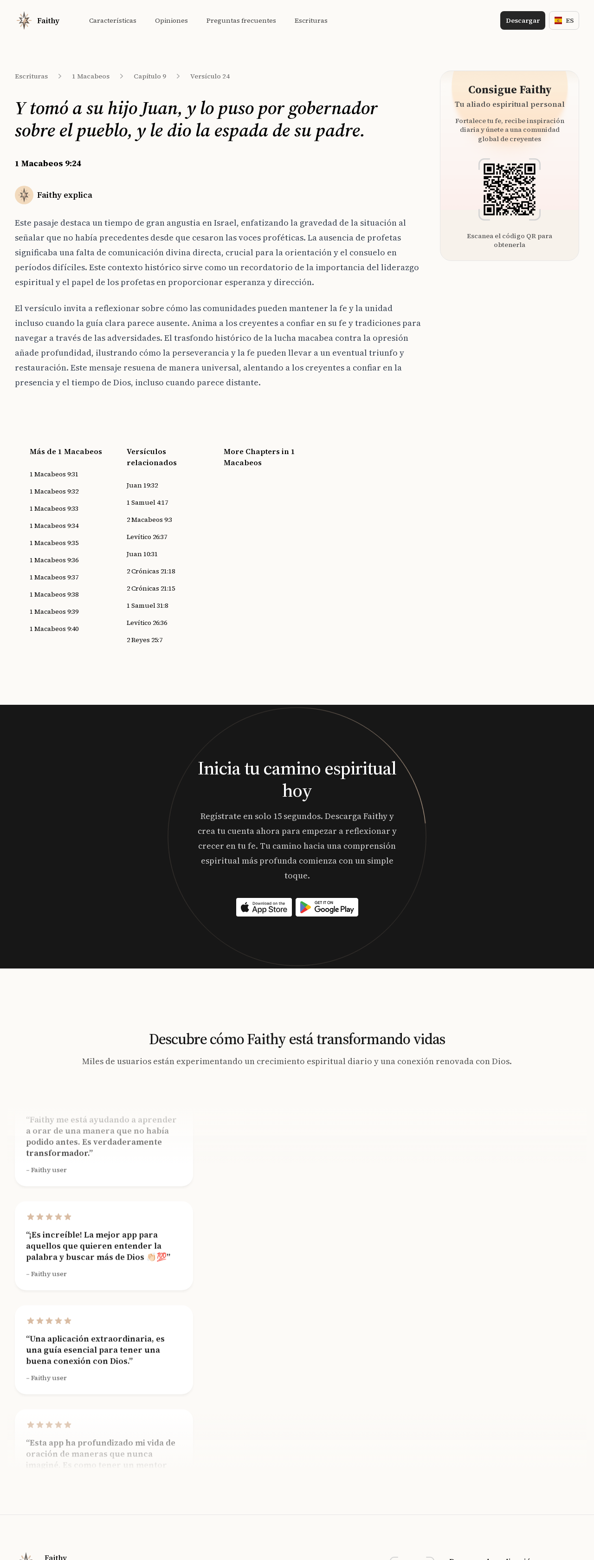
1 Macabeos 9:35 (54, 542)
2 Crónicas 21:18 (151, 571)
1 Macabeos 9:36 (54, 560)
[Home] (37, 20)
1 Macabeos (91, 76)
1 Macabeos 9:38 (54, 594)
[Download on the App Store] (264, 907)
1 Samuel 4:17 (147, 502)
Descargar (523, 20)
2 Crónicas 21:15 (151, 588)
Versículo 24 (210, 76)
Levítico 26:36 (147, 622)
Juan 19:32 (142, 485)
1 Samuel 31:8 (147, 605)
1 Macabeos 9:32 (54, 491)
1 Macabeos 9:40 (54, 628)
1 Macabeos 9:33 (54, 508)
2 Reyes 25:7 (144, 639)
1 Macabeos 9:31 (54, 474)
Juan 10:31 (142, 554)
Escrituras (31, 76)
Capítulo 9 (150, 76)
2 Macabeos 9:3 (149, 519)
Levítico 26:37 (147, 536)
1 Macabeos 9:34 (54, 525)
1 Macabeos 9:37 (54, 577)
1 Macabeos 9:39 (54, 611)
